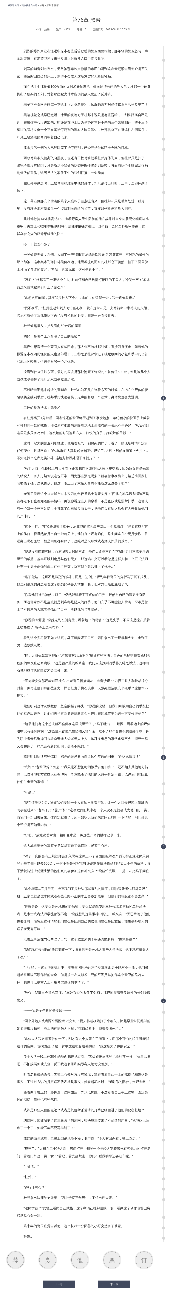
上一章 (59, 1284)
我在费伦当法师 (29, 5)
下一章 (114, 1284)
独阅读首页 (13, 5)
